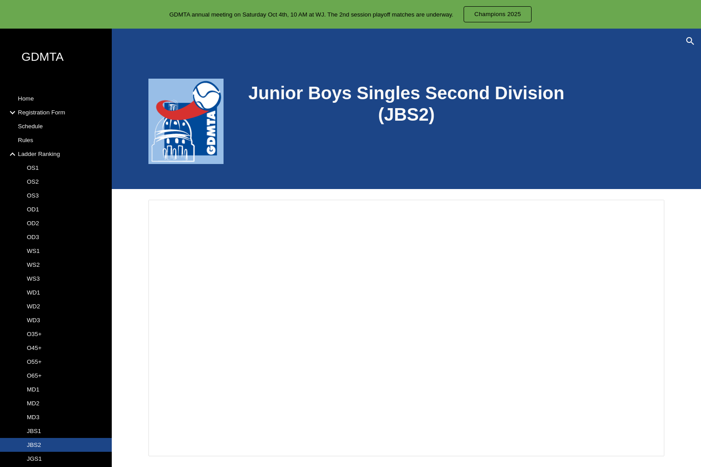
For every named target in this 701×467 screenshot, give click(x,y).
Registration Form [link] (41, 112)
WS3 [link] (33, 278)
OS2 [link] (33, 181)
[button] (690, 41)
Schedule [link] (30, 126)
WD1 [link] (33, 292)
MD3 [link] (33, 417)
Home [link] (26, 98)
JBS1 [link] (34, 431)
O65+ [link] (34, 375)
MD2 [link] (33, 403)
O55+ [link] (34, 361)
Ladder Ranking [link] (39, 154)
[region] (350, 14)
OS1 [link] (33, 167)
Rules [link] (25, 140)
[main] (406, 104)
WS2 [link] (33, 264)
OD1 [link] (33, 209)
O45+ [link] (34, 348)
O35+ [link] (34, 334)
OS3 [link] (33, 195)
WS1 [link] (33, 251)
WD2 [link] (33, 306)
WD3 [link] (33, 320)
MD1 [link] (33, 389)
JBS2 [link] (34, 445)
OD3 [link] (33, 237)
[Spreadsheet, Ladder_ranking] (406, 328)
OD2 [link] (33, 223)
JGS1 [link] (34, 458)
